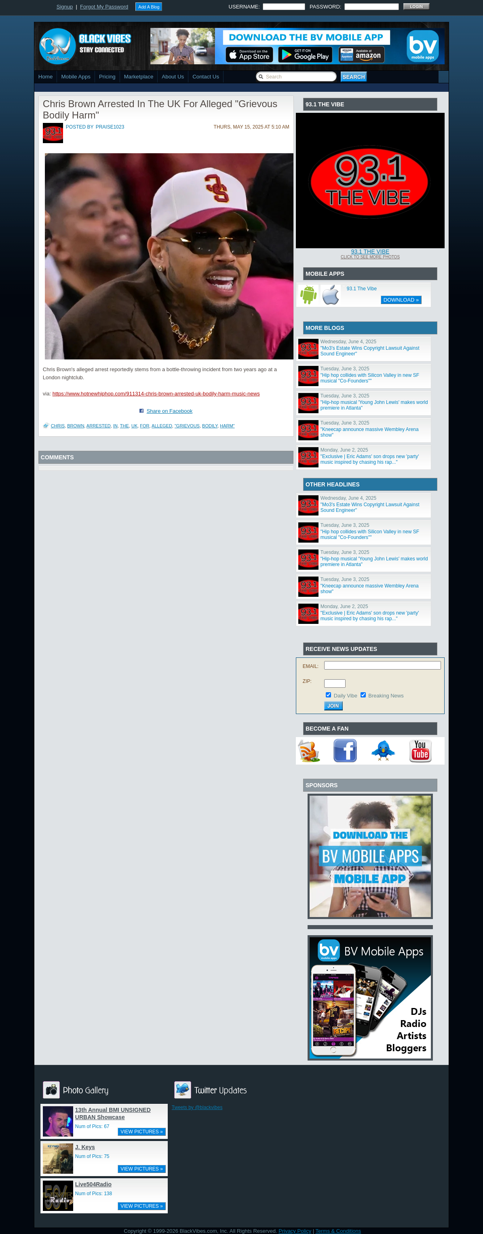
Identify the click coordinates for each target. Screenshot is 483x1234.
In (115, 425)
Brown (75, 425)
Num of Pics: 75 (92, 1156)
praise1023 (110, 127)
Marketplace (139, 77)
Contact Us (205, 77)
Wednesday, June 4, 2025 (348, 341)
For (144, 425)
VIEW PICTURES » (141, 1132)
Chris (58, 425)
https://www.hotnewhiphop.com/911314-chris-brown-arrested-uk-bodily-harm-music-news (156, 394)
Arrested (98, 425)
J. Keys (85, 1147)
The (124, 425)
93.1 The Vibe (370, 251)
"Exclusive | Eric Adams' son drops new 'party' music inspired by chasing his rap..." (370, 459)
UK (134, 425)
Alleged (162, 425)
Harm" (227, 425)
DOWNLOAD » (401, 300)
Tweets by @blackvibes (197, 1107)
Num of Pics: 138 (93, 1193)
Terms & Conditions (338, 1231)
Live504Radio (93, 1184)
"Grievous (187, 425)
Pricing (107, 77)
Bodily (209, 425)
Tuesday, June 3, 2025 (345, 369)
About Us (173, 77)
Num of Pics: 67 (92, 1126)
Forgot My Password (104, 7)
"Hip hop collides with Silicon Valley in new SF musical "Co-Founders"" (370, 378)
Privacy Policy (294, 1231)
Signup (65, 7)
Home (45, 77)
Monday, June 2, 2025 (344, 450)
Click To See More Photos (370, 257)
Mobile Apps (76, 77)
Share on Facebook (169, 411)
